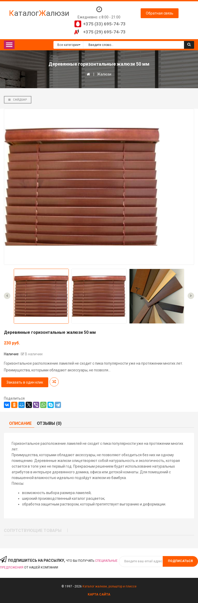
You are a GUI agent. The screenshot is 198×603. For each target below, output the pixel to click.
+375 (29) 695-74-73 (104, 31)
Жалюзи (104, 74)
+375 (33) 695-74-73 (104, 23)
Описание (20, 423)
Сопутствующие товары (33, 530)
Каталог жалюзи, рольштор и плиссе (109, 586)
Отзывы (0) (49, 423)
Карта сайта (99, 594)
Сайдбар (17, 99)
